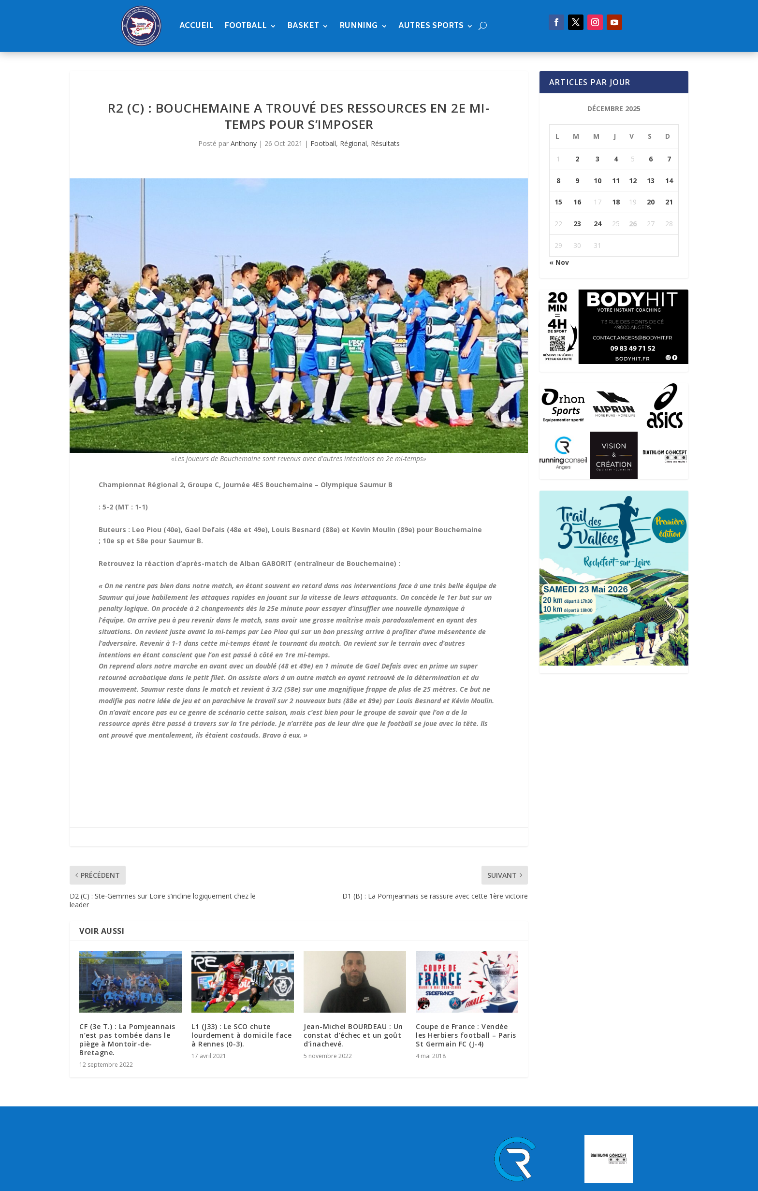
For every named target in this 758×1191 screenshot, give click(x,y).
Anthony (244, 143)
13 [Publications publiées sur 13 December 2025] (651, 180)
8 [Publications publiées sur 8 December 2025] (558, 180)
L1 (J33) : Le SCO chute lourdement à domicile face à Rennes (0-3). (241, 1035)
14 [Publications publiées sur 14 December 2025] (669, 180)
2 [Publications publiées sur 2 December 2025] (577, 158)
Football (245, 26)
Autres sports (431, 26)
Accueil (196, 26)
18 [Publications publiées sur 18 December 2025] (616, 201)
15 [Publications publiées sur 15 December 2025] (558, 201)
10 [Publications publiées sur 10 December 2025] (597, 180)
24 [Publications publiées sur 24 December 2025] (597, 223)
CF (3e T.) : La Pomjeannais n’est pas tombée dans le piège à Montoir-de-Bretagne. (127, 1040)
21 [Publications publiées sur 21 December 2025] (669, 201)
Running (358, 26)
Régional (353, 143)
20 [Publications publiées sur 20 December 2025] (651, 201)
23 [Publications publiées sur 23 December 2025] (577, 223)
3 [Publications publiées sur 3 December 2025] (597, 158)
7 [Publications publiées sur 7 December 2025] (669, 158)
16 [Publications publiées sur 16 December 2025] (577, 201)
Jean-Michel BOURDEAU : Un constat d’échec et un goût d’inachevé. (353, 1035)
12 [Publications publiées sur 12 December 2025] (633, 180)
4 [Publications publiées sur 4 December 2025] (616, 158)
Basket (303, 26)
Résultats (385, 143)
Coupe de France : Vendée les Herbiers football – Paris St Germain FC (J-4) (466, 1035)
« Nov (559, 262)
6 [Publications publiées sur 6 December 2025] (651, 158)
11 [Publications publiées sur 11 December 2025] (616, 180)
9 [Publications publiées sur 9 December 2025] (577, 180)
